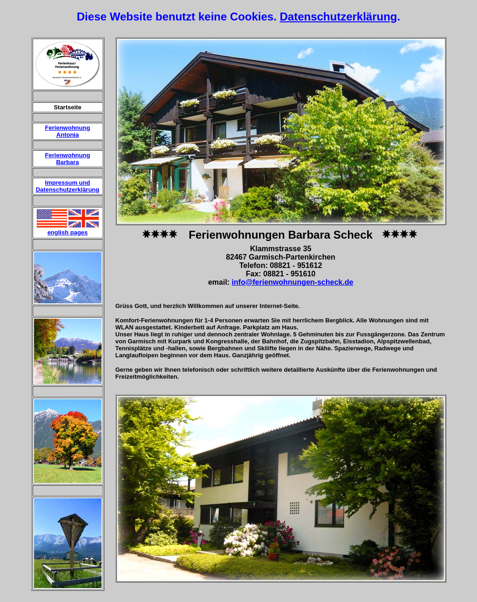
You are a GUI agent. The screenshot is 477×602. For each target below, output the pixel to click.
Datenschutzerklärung (338, 16)
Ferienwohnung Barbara (67, 159)
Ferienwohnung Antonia (67, 131)
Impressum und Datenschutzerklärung (68, 186)
